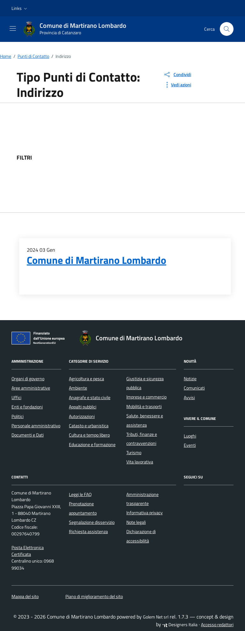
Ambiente (78, 387)
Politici (17, 416)
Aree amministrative (30, 387)
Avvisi (189, 397)
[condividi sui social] (177, 74)
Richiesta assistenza (88, 531)
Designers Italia (179, 624)
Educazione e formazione (92, 444)
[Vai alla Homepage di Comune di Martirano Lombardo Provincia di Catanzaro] (78, 29)
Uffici (16, 397)
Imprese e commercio (146, 396)
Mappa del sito (25, 596)
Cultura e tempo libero (89, 434)
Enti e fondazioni (27, 406)
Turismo (133, 452)
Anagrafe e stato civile (89, 397)
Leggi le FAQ (80, 494)
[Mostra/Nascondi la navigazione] (13, 28)
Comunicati (194, 387)
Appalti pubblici (82, 406)
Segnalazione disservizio (92, 522)
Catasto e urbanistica (88, 425)
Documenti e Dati (27, 434)
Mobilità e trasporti (144, 406)
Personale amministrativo (35, 425)
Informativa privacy (144, 512)
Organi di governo (27, 378)
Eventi (190, 445)
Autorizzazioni (82, 416)
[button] (19, 8)
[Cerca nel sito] (227, 29)
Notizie (190, 378)
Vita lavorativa (139, 461)
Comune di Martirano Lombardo (96, 260)
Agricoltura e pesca (86, 378)
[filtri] (180, 158)
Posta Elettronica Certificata (27, 551)
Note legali (136, 522)
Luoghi (190, 435)
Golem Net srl (155, 616)
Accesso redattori (217, 624)
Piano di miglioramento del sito (94, 596)
